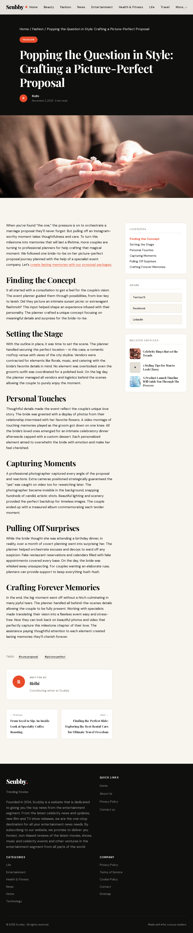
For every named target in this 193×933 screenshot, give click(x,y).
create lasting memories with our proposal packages (70, 265)
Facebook (139, 310)
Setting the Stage (142, 246)
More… (180, 7)
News (81, 7)
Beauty (49, 7)
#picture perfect (55, 656)
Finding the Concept (145, 240)
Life (151, 7)
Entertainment (102, 7)
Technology (14, 901)
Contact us (107, 810)
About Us (106, 794)
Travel (165, 7)
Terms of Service (111, 872)
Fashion (65, 7)
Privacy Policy (109, 802)
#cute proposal (28, 656)
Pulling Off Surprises (143, 262)
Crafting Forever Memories (148, 268)
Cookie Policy (109, 879)
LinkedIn (138, 321)
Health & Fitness (131, 7)
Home (33, 7)
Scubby (16, 6)
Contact (105, 887)
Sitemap (105, 894)
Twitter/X (139, 299)
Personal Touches (142, 251)
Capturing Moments (143, 257)
